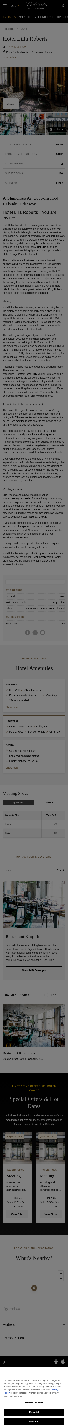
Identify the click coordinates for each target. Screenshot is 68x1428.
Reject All (34, 1412)
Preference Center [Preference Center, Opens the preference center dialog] (34, 1402)
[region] (34, 1397)
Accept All (34, 1422)
